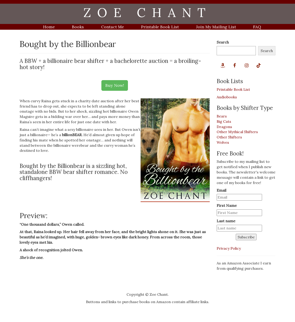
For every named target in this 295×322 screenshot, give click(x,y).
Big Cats (224, 121)
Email (221, 190)
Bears (222, 116)
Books (78, 26)
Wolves (223, 142)
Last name (226, 221)
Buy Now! (114, 85)
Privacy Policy (229, 248)
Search (223, 42)
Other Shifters (229, 137)
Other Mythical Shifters (237, 131)
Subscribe (246, 237)
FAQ (257, 26)
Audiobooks (227, 97)
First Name (227, 205)
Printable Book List (160, 26)
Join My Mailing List (216, 26)
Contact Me (112, 26)
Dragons (224, 126)
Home (49, 26)
